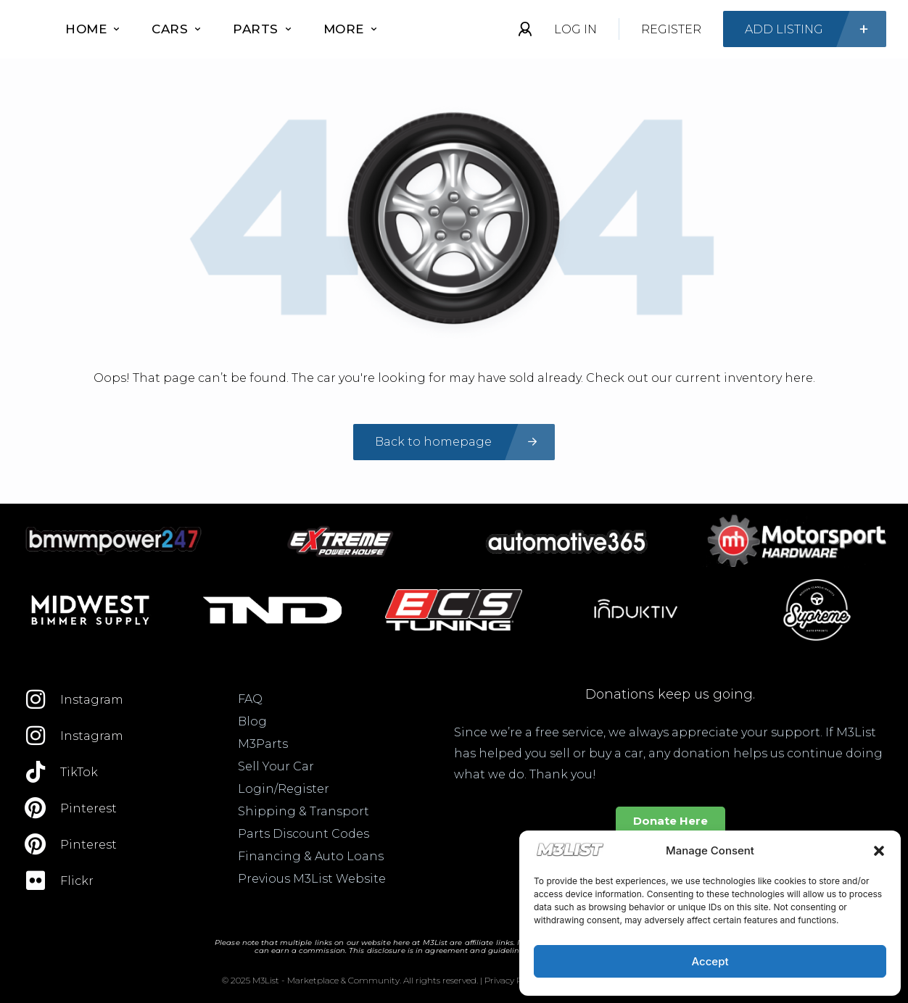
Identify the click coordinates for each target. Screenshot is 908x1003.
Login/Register (283, 789)
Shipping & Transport (303, 811)
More (349, 29)
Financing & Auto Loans (311, 856)
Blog (252, 721)
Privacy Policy (512, 980)
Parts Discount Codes (303, 834)
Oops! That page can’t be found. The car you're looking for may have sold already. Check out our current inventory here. (454, 378)
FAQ (250, 699)
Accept (709, 961)
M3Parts (263, 744)
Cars (176, 29)
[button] (879, 851)
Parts (262, 29)
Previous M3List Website (312, 879)
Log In (575, 29)
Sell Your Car (276, 766)
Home (92, 29)
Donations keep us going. (670, 694)
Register (671, 29)
